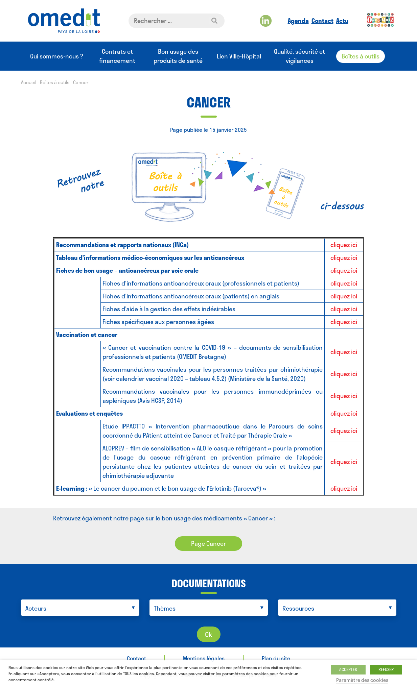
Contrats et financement (117, 56)
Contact (322, 20)
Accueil (28, 82)
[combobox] (80, 607)
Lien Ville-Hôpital (239, 56)
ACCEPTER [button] (348, 669)
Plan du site (276, 658)
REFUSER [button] (386, 669)
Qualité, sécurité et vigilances (299, 56)
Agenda (298, 20)
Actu (342, 20)
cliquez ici (343, 244)
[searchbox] (81, 608)
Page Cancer (208, 543)
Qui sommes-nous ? (56, 56)
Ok (208, 634)
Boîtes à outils (360, 56)
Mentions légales (204, 658)
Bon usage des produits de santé (178, 56)
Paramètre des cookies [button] (362, 680)
